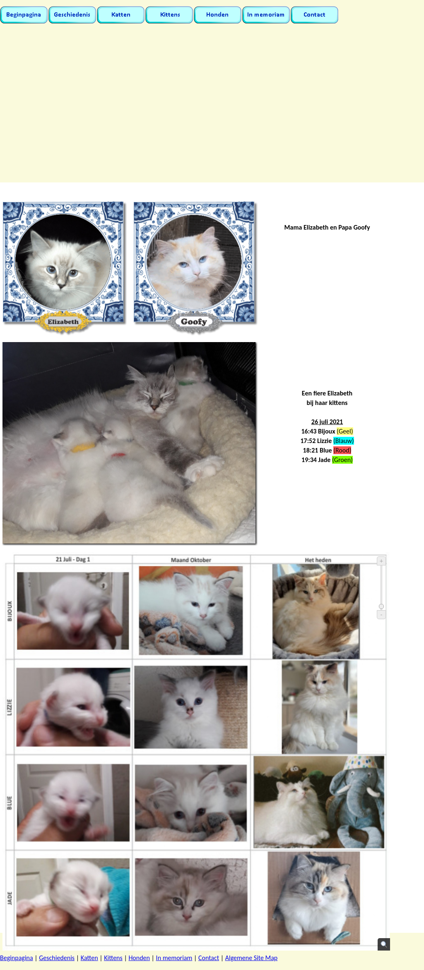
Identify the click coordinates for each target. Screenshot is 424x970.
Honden (139, 958)
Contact (208, 958)
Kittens (113, 958)
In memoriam (174, 958)
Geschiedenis (57, 958)
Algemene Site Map (251, 958)
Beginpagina (16, 958)
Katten (89, 958)
